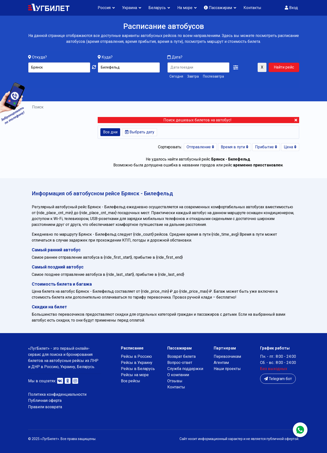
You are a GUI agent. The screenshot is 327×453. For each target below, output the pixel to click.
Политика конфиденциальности (57, 394)
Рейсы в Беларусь (138, 368)
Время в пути (234, 147)
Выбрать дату (139, 132)
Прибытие (266, 147)
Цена (290, 147)
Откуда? (39, 57)
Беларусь (157, 7)
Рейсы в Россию (136, 356)
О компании (178, 374)
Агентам (221, 362)
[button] (235, 67)
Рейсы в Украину (136, 362)
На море (184, 7)
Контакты (252, 7)
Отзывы (174, 381)
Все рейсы (130, 381)
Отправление (200, 147)
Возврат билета (181, 356)
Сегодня (176, 77)
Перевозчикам (227, 356)
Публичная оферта (45, 400)
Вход (291, 7)
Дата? (174, 57)
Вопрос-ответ (179, 362)
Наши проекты (227, 368)
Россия (104, 7)
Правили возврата (45, 407)
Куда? (107, 57)
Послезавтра (213, 77)
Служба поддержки (185, 368)
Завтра (193, 77)
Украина (129, 7)
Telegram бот (278, 378)
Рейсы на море (135, 374)
